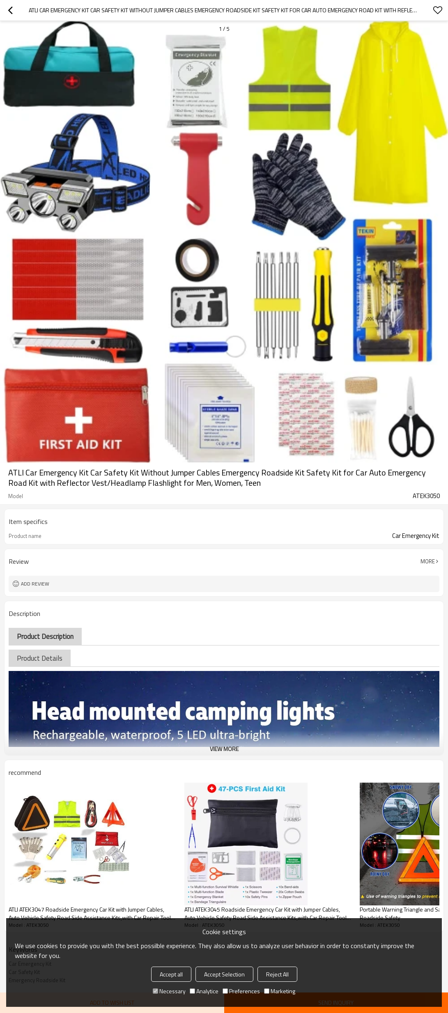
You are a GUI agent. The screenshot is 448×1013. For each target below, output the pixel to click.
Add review (35, 584)
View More (224, 748)
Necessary (169, 991)
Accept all (171, 974)
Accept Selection (224, 974)
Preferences (241, 991)
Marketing (279, 991)
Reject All (277, 974)
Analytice (204, 991)
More (427, 561)
